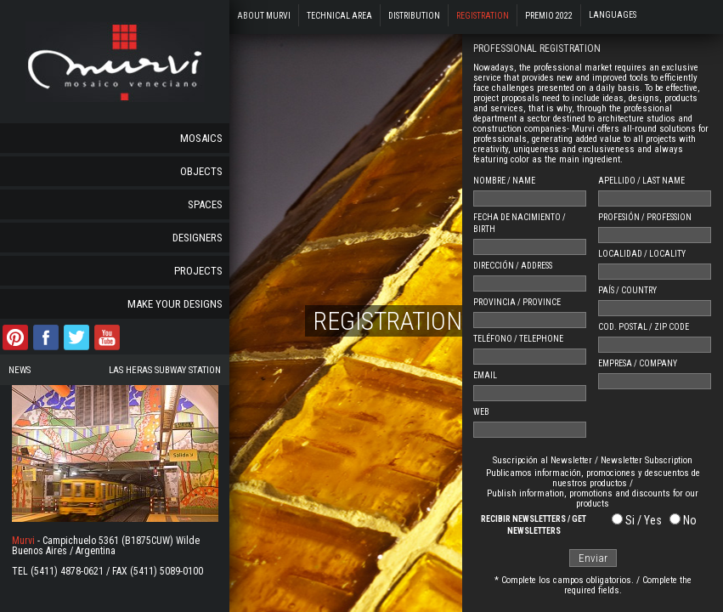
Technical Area (339, 15)
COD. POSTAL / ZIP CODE (643, 327)
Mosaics (201, 138)
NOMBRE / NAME (504, 180)
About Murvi (264, 15)
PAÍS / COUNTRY (627, 290)
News (19, 370)
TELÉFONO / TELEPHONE (518, 338)
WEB (481, 411)
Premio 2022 (549, 15)
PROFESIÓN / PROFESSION (645, 217)
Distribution (414, 15)
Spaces (205, 204)
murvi (115, 61)
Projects (198, 270)
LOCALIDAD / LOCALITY (642, 253)
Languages (612, 15)
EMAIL (485, 375)
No (690, 520)
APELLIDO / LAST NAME (641, 180)
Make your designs (175, 304)
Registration (482, 15)
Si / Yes (643, 520)
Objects (201, 171)
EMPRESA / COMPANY (637, 363)
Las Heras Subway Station (165, 370)
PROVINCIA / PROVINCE (517, 302)
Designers (197, 237)
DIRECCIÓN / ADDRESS (512, 265)
